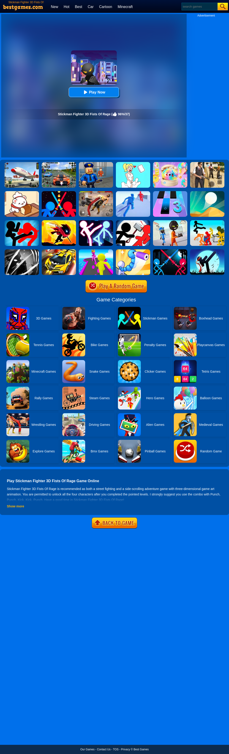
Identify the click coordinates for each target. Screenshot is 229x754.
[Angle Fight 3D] (133, 192)
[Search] (199, 6)
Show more (15, 506)
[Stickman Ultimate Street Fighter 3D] (96, 221)
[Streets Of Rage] (96, 192)
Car (91, 7)
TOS (115, 749)
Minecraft (125, 7)
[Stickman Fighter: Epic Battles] (22, 221)
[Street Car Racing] (59, 163)
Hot (66, 7)
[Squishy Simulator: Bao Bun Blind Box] (170, 163)
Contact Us (103, 749)
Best (78, 7)
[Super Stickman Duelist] (59, 192)
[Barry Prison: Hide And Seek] (96, 163)
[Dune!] (207, 192)
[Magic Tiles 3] (170, 192)
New (54, 7)
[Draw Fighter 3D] (133, 251)
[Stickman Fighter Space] (59, 221)
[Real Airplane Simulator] (22, 163)
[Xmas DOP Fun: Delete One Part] (133, 163)
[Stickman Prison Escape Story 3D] (170, 221)
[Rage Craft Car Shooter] (59, 251)
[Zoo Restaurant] (22, 192)
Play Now (93, 92)
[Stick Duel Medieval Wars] (170, 251)
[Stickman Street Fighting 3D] (207, 221)
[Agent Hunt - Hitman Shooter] (207, 163)
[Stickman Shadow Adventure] (22, 251)
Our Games (87, 749)
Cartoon (105, 7)
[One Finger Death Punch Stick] (207, 251)
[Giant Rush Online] (96, 251)
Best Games (141, 749)
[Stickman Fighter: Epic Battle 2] (133, 221)
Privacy (125, 749)
